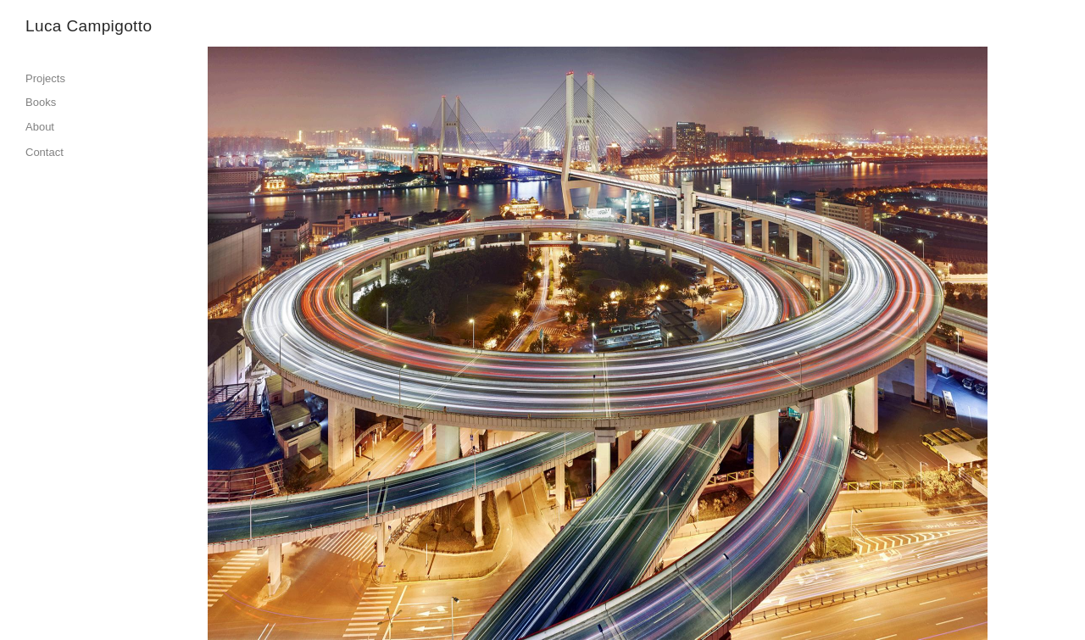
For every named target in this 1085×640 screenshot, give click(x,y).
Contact (44, 152)
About (39, 126)
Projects (45, 78)
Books (40, 102)
